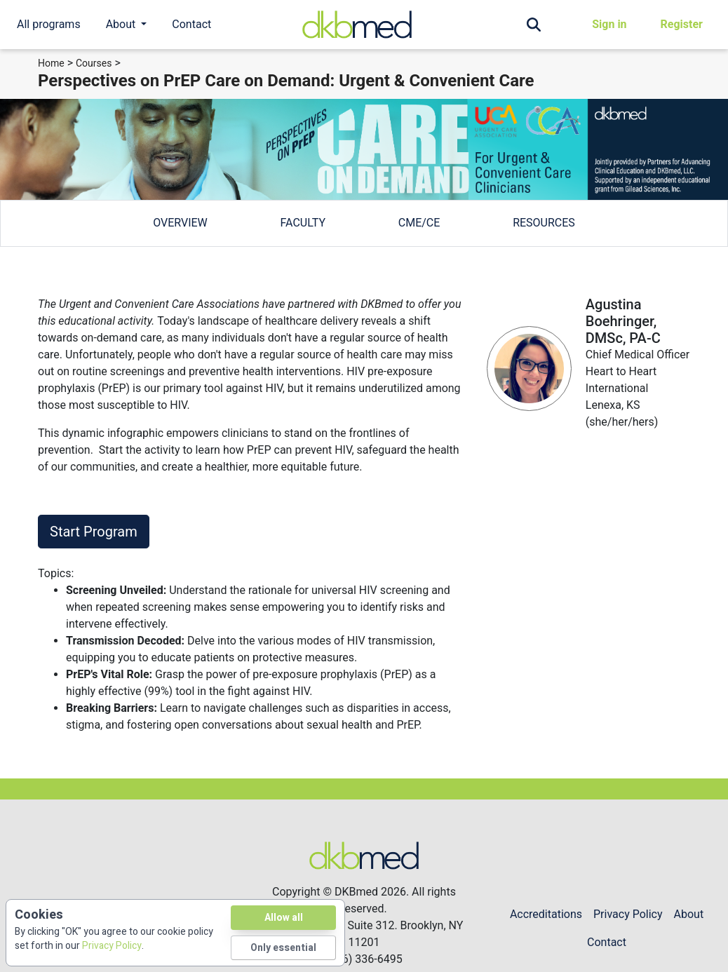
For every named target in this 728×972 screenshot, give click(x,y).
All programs (49, 24)
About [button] (122, 24)
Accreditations (546, 914)
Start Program (93, 531)
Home (51, 63)
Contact (191, 24)
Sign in (609, 24)
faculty (303, 222)
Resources (544, 222)
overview (180, 222)
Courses (94, 63)
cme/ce (419, 222)
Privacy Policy (628, 914)
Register (682, 24)
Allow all (283, 917)
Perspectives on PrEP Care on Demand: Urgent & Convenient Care (286, 80)
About (689, 914)
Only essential (283, 947)
